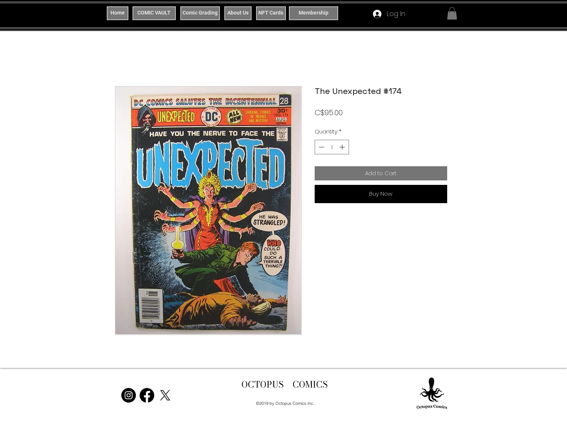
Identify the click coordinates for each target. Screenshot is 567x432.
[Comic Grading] (200, 13)
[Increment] (343, 147)
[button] (452, 13)
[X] (165, 395)
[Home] (117, 13)
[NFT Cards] (271, 13)
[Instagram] (128, 395)
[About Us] (238, 13)
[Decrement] (321, 147)
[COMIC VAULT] (154, 13)
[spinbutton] (331, 147)
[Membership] (313, 13)
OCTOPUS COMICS (285, 384)
